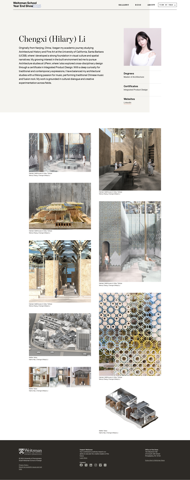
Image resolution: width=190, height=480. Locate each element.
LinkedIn (127, 103)
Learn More (83, 458)
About (151, 5)
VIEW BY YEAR (166, 5)
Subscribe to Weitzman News (155, 460)
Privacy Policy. (23, 465)
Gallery (124, 5)
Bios (138, 5)
